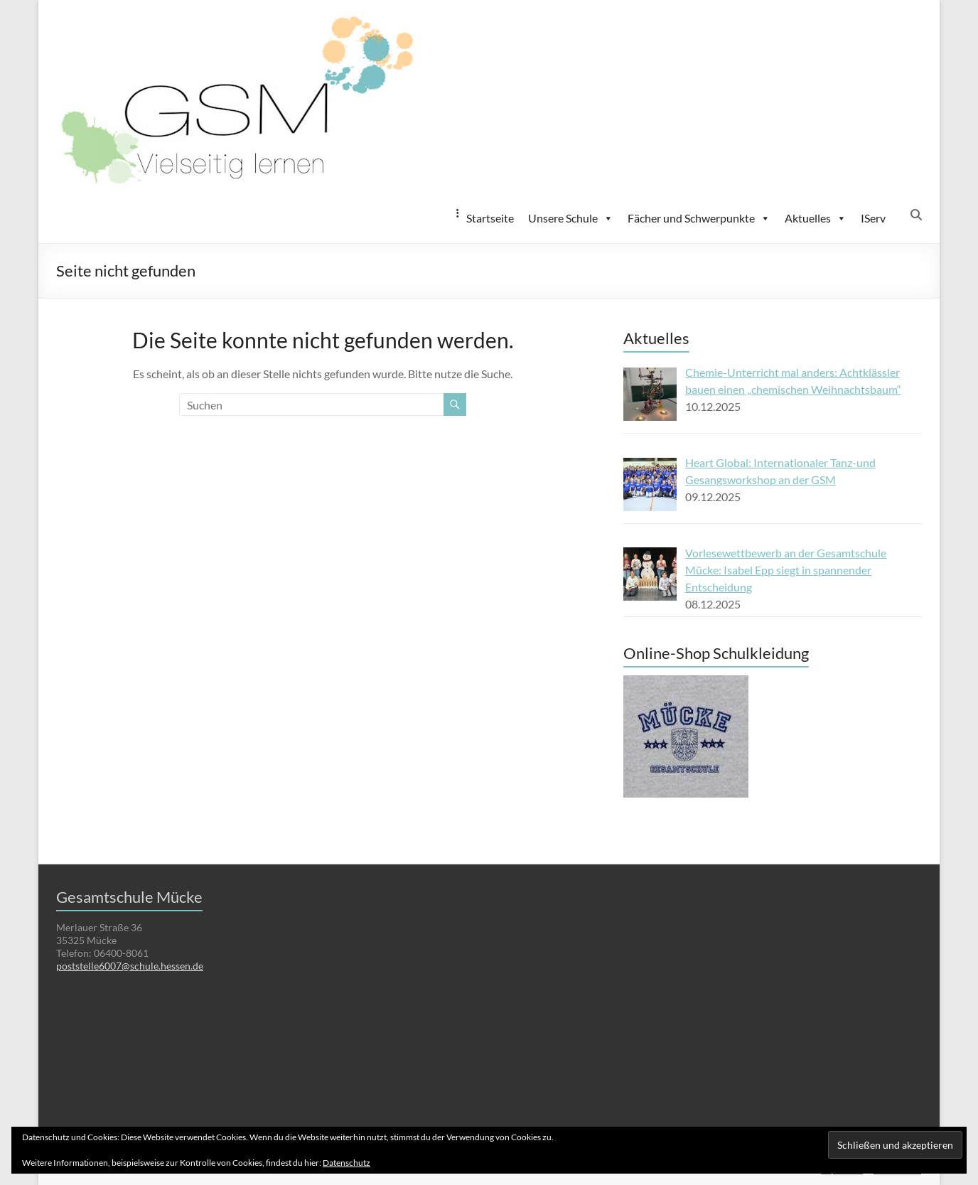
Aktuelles (816, 218)
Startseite (490, 218)
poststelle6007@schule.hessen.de (129, 966)
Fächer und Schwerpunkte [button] (699, 218)
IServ (873, 218)
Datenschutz (346, 1162)
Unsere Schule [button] (570, 218)
